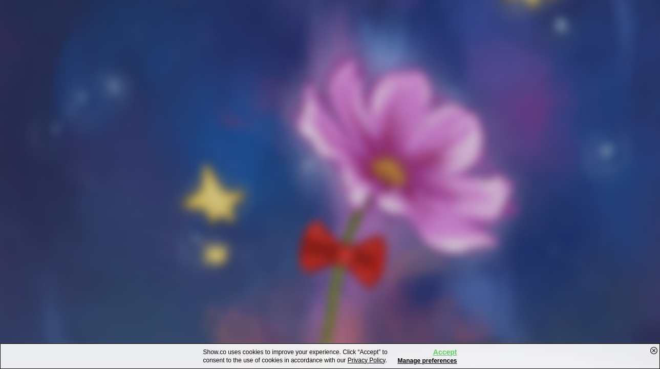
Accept (445, 352)
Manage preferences (427, 360)
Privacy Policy (367, 360)
